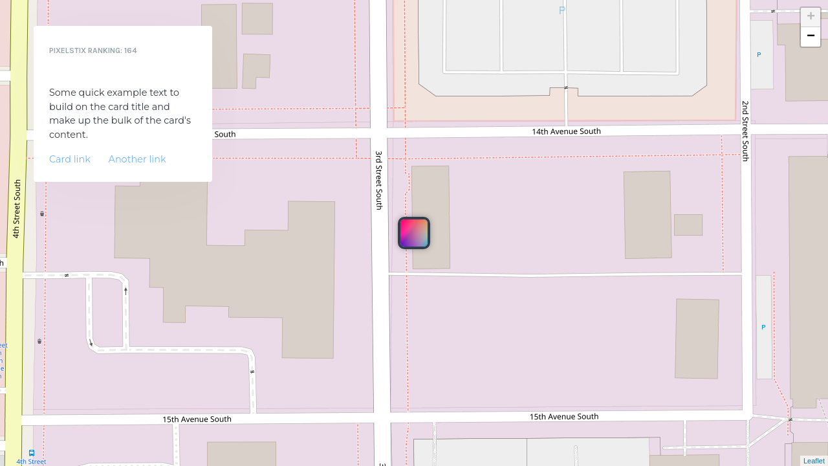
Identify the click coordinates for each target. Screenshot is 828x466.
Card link (70, 159)
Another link (137, 159)
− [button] (811, 37)
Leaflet (814, 461)
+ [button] (811, 17)
